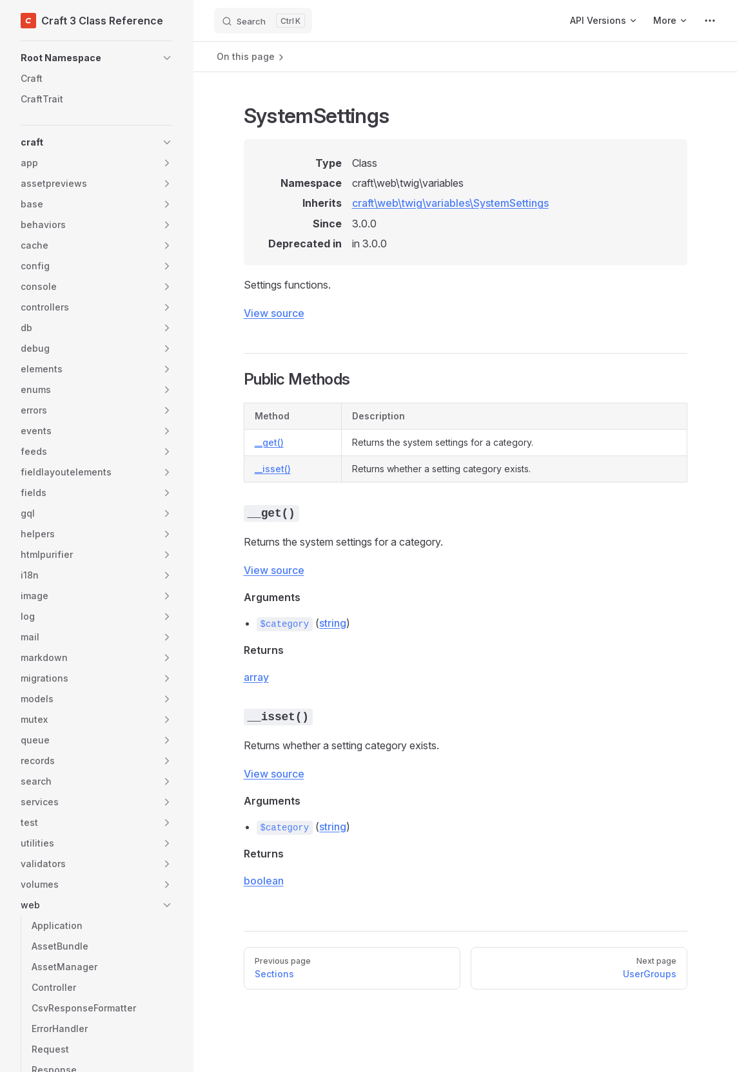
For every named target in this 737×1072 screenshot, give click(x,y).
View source (274, 313)
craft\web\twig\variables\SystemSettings (450, 202)
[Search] (263, 21)
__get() (269, 442)
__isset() (273, 468)
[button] (97, 58)
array (256, 677)
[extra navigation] (710, 20)
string (332, 623)
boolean (264, 880)
